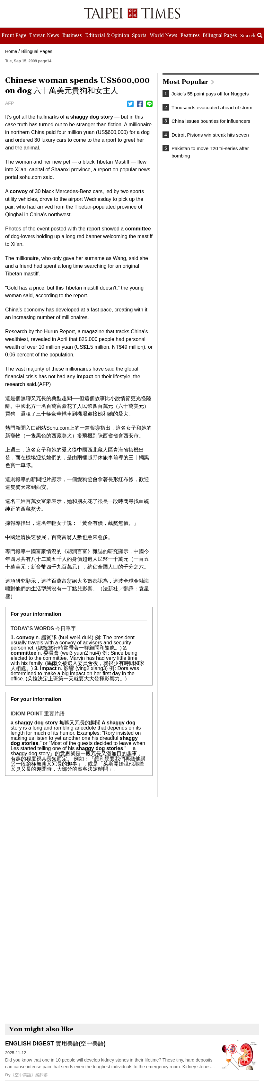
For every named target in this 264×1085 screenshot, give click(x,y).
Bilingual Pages (36, 51)
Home (11, 51)
